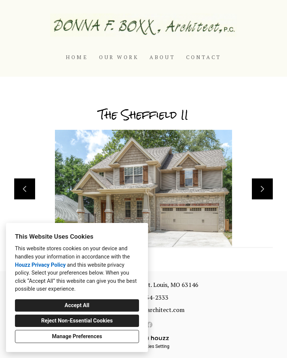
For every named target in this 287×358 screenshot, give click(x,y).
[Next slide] (262, 188)
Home (77, 57)
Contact (203, 57)
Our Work (119, 57)
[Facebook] (149, 325)
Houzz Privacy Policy (40, 265)
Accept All (77, 305)
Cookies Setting (154, 346)
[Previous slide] (24, 188)
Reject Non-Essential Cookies (76, 321)
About (162, 57)
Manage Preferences (77, 336)
